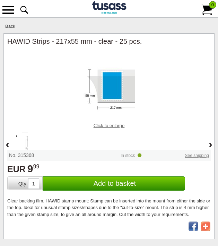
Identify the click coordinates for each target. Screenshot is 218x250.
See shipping (197, 155)
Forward (210, 145)
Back (10, 26)
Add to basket (115, 183)
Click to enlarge (109, 125)
